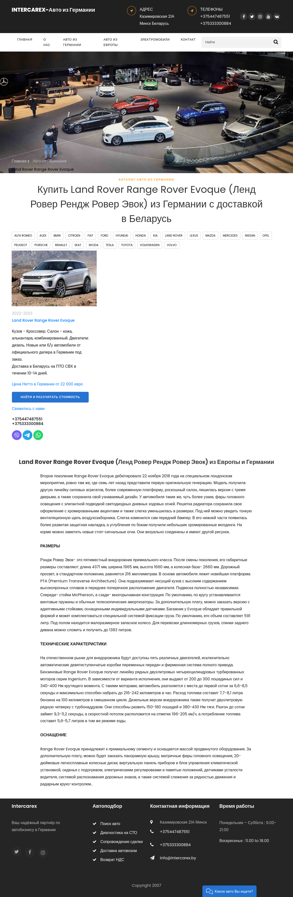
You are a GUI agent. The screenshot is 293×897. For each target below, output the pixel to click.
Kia (155, 235)
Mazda (210, 235)
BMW (56, 235)
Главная (24, 39)
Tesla (110, 245)
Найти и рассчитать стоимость (50, 401)
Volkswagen (150, 245)
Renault (61, 245)
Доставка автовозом (115, 850)
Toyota (127, 245)
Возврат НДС (108, 859)
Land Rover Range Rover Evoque (43, 169)
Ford (104, 235)
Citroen (74, 235)
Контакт (188, 39)
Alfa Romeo (23, 235)
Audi (43, 235)
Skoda (93, 245)
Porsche (41, 245)
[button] (229, 891)
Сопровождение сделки (118, 841)
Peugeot (20, 245)
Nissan (250, 235)
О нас (46, 42)
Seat (78, 245)
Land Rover (173, 235)
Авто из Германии (72, 42)
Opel (266, 235)
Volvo (172, 245)
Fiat (90, 235)
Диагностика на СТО (115, 832)
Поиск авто (106, 823)
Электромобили (155, 39)
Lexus (194, 235)
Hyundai (122, 235)
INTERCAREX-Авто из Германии (53, 10)
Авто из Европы (110, 42)
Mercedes (230, 235)
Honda (141, 235)
